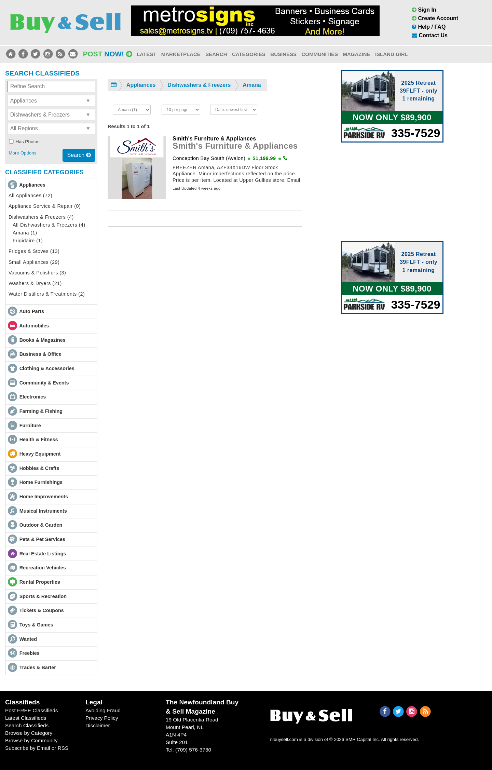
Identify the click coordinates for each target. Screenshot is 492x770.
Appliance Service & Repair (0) (45, 206)
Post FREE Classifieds (31, 710)
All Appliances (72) (30, 195)
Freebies (29, 653)
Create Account (435, 18)
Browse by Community (31, 740)
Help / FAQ (429, 27)
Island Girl (391, 54)
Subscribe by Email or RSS (36, 748)
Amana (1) (25, 232)
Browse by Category (28, 733)
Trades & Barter (37, 667)
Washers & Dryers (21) (35, 283)
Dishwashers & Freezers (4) (41, 217)
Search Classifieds (27, 725)
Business (283, 54)
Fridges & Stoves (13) (34, 251)
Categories (248, 54)
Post (107, 54)
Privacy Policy (101, 718)
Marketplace (181, 54)
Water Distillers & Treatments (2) (47, 294)
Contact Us (430, 35)
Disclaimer (97, 725)
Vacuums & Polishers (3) (37, 272)
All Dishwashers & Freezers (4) (49, 225)
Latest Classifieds (25, 718)
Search (216, 54)
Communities (319, 54)
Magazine (356, 54)
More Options (22, 153)
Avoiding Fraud (103, 710)
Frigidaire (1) (28, 240)
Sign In (424, 10)
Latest (146, 54)
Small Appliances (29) (34, 262)
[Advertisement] (205, 295)
